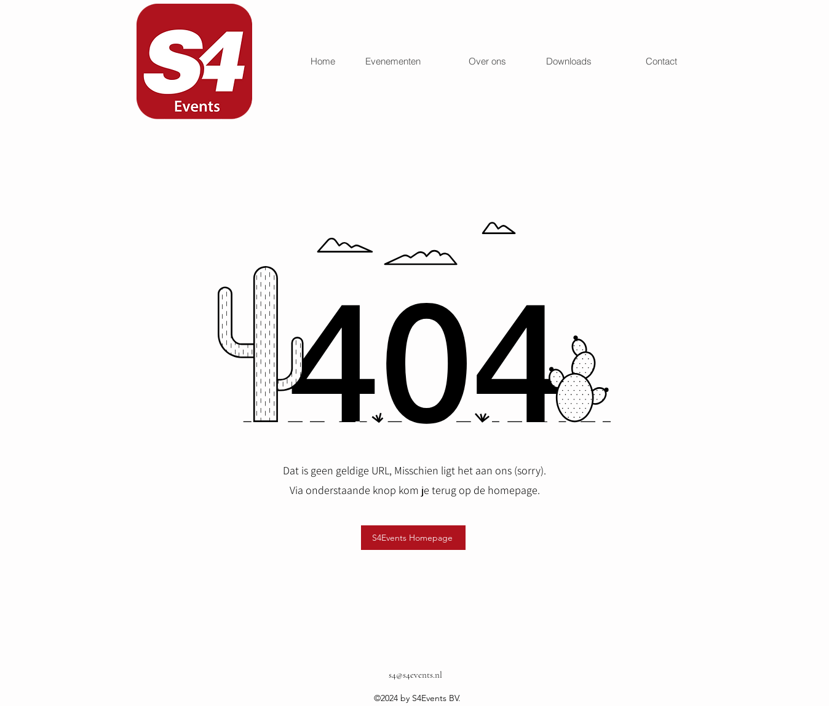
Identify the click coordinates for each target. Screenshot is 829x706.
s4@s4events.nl (415, 674)
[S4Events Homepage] (413, 537)
